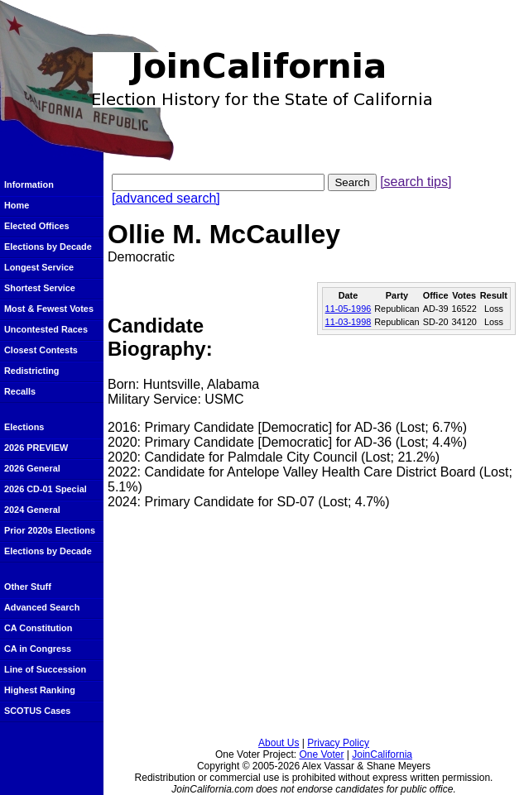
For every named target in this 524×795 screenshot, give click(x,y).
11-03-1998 (348, 322)
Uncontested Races (46, 329)
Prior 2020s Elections (49, 530)
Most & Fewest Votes (49, 309)
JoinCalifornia (382, 754)
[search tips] (415, 182)
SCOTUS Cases (37, 711)
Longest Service (39, 267)
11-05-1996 (348, 309)
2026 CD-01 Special (45, 489)
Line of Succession (45, 669)
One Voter (321, 754)
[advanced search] (166, 198)
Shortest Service (39, 288)
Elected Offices (37, 226)
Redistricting (31, 371)
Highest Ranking (39, 690)
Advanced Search (41, 607)
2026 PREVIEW (36, 448)
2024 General (32, 510)
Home (16, 205)
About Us (278, 743)
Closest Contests (41, 350)
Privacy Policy (338, 743)
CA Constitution (38, 628)
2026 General (32, 468)
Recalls (20, 391)
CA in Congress (37, 649)
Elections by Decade (48, 246)
